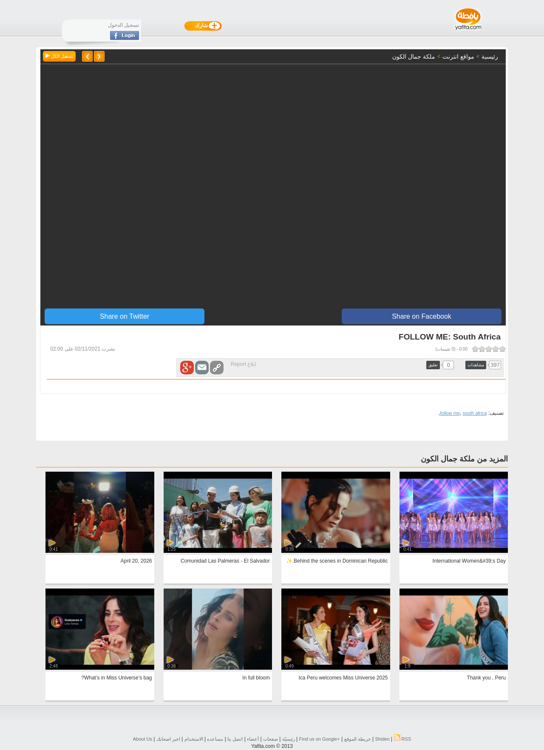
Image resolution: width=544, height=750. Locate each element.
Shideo (382, 739)
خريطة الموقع (357, 739)
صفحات (270, 739)
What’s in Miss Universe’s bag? (116, 678)
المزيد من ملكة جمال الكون (464, 459)
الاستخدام (193, 739)
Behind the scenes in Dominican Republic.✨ (337, 561)
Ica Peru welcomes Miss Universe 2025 (343, 678)
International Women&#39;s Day (469, 561)
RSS (402, 739)
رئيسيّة (288, 739)
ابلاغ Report (243, 364)
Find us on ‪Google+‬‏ (319, 739)
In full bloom (256, 678)
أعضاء (253, 739)
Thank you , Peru (486, 678)
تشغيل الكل (59, 56)
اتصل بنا (235, 739)
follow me (449, 413)
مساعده (215, 739)
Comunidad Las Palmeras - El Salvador (225, 561)
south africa (474, 413)
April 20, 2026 (136, 561)
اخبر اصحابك (168, 739)
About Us (142, 739)
